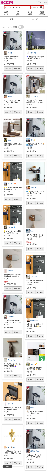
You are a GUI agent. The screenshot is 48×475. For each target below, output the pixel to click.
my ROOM (42, 13)
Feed (6, 13)
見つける (18, 13)
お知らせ (30, 13)
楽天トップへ (41, 2)
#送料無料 (29, 146)
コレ (9, 68)
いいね (18, 68)
